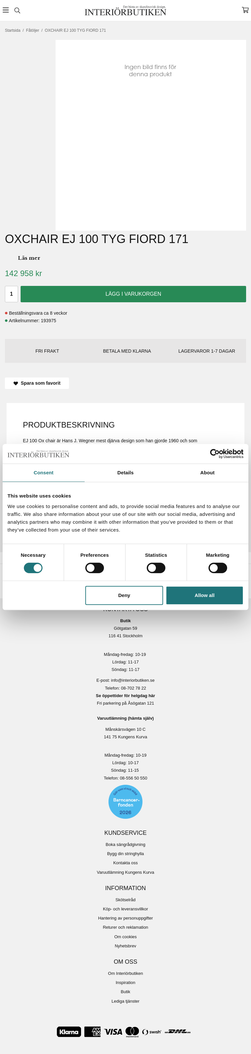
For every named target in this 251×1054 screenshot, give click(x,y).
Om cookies (125, 936)
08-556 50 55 (132, 778)
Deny (124, 595)
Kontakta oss (125, 862)
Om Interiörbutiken (125, 973)
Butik (125, 991)
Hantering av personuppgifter (125, 918)
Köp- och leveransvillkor (125, 908)
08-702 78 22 (133, 688)
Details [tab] (125, 472)
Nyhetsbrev (125, 945)
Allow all (204, 595)
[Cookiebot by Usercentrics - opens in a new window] (214, 454)
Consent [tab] (44, 472)
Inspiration (125, 982)
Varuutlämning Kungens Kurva (125, 872)
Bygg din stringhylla (125, 853)
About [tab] (207, 472)
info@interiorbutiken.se (133, 680)
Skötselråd (125, 899)
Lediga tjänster (125, 1001)
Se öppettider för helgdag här (125, 695)
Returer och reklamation (125, 927)
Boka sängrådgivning (125, 844)
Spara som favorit (36, 383)
